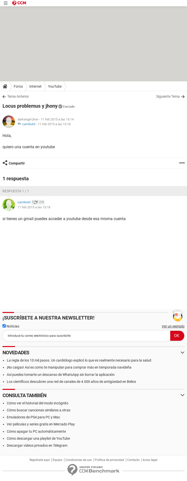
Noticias (11, 326)
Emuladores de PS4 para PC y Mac (33, 417)
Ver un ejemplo (173, 326)
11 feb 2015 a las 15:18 (54, 124)
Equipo (57, 460)
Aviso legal (150, 460)
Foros (18, 86)
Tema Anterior (18, 96)
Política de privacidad (109, 460)
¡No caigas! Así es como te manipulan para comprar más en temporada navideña (69, 367)
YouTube (55, 86)
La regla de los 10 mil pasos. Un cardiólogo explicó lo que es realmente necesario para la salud (79, 360)
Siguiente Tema (168, 96)
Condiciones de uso (78, 460)
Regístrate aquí (40, 460)
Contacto (133, 460)
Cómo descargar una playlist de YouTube (38, 438)
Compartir (17, 163)
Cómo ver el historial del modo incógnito (37, 403)
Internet (35, 86)
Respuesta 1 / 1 (16, 191)
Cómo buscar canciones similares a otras (38, 410)
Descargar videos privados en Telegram (37, 445)
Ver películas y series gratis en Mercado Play (41, 424)
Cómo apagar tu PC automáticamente (36, 431)
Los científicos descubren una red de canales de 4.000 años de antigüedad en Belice (71, 382)
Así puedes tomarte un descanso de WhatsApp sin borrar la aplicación (61, 375)
